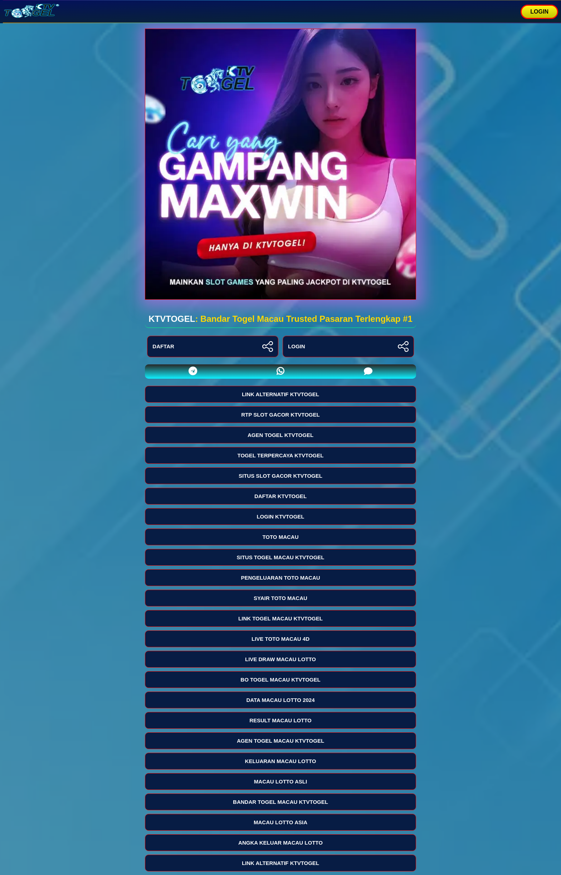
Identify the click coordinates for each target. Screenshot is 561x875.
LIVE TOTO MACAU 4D (280, 639)
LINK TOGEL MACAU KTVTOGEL (280, 618)
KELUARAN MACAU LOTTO (280, 761)
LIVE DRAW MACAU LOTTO (280, 659)
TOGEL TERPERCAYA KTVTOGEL (281, 455)
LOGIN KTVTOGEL (280, 516)
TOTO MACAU (280, 537)
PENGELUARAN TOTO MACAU (280, 578)
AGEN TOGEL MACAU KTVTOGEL (280, 741)
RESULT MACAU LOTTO (280, 720)
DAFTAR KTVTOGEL (280, 496)
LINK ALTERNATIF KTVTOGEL (280, 394)
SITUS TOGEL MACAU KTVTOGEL (280, 557)
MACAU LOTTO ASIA (280, 822)
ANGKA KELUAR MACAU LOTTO (280, 843)
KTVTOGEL (171, 319)
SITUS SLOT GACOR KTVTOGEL (280, 476)
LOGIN (539, 12)
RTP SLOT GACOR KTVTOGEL (280, 415)
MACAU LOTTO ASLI (280, 781)
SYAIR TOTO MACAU (280, 598)
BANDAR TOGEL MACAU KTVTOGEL (280, 802)
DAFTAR (212, 346)
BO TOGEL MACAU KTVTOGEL (280, 680)
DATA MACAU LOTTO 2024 (280, 700)
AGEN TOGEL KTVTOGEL (280, 435)
